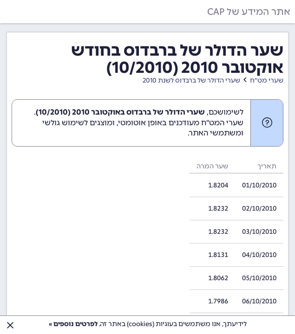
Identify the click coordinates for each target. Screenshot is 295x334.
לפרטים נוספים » (73, 324)
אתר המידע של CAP (248, 11)
